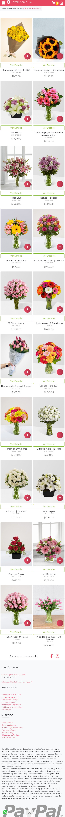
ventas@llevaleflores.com (14, 675)
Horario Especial (8, 702)
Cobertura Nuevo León (11, 695)
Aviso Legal (6, 710)
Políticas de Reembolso (12, 707)
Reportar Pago (8, 733)
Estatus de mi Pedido (10, 735)
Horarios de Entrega (10, 700)
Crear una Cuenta (9, 725)
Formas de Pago (9, 730)
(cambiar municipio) (32, 8)
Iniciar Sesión (7, 723)
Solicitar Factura (8, 737)
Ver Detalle (16, 65)
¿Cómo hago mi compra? (12, 727)
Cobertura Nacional (10, 697)
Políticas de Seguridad (11, 705)
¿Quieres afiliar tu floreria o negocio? (17, 682)
